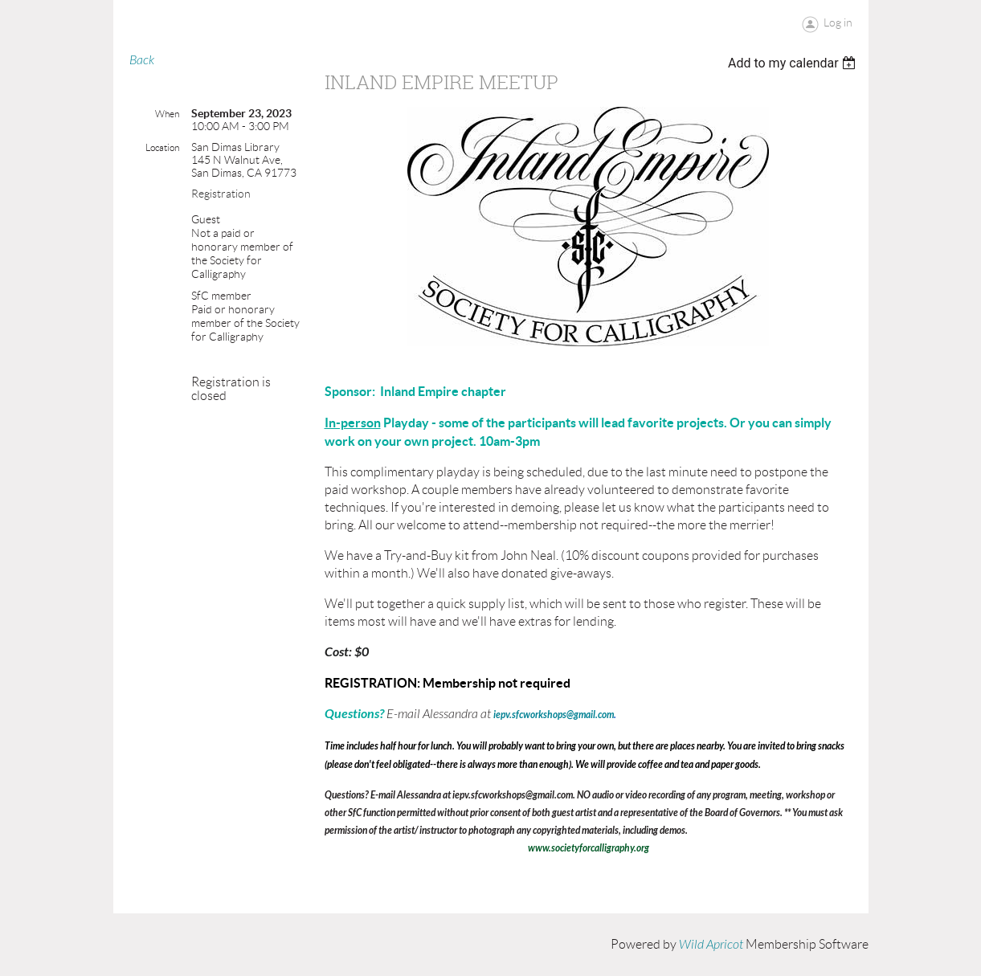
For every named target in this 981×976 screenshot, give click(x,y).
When (167, 113)
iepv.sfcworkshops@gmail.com (553, 715)
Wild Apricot (711, 944)
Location (162, 147)
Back (141, 60)
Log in (838, 22)
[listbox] (794, 63)
